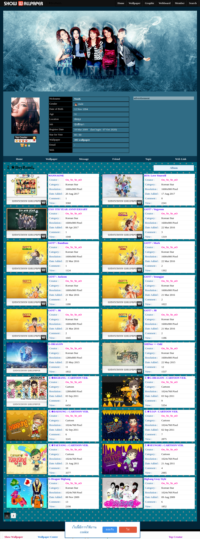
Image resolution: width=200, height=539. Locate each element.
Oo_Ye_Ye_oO (74, 179)
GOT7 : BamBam (58, 242)
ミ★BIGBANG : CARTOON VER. (68, 377)
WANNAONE (56, 175)
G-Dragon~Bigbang (59, 478)
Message (84, 158)
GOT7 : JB (150, 310)
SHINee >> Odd (153, 344)
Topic (148, 158)
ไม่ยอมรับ (128, 530)
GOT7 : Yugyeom (154, 209)
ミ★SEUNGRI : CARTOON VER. (164, 445)
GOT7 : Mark (152, 242)
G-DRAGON (55, 344)
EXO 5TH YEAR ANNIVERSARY (68, 209)
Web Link (180, 158)
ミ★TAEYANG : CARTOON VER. (68, 445)
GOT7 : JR (54, 310)
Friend (116, 158)
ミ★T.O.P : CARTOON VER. (161, 411)
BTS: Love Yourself (155, 175)
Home (19, 158)
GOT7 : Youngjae (154, 276)
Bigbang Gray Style (155, 478)
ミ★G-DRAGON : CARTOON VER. (165, 377)
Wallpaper (52, 158)
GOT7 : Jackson (57, 276)
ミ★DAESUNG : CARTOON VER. (68, 411)
